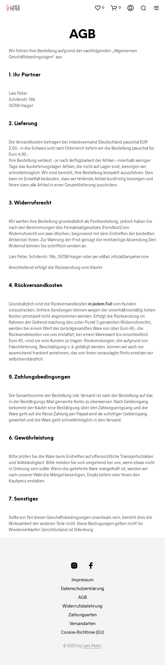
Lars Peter (92, 645)
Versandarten (82, 623)
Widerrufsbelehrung (82, 605)
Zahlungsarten (82, 614)
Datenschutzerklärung (82, 588)
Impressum (83, 579)
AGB (82, 597)
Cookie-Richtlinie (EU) (82, 632)
